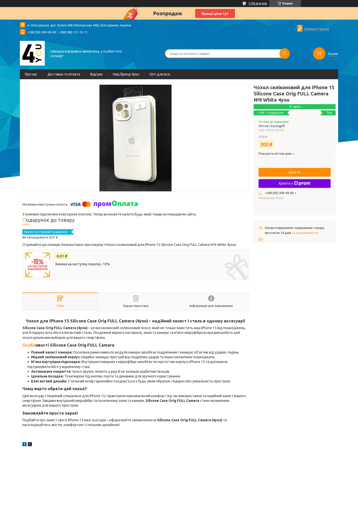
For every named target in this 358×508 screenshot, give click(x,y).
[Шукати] (284, 53)
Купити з (294, 183)
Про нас (31, 74)
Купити (294, 172)
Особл (29, 345)
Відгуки (96, 74)
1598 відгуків (257, 3)
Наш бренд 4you (126, 74)
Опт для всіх (159, 74)
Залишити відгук (316, 29)
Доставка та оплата (63, 74)
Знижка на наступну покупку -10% (82, 264)
